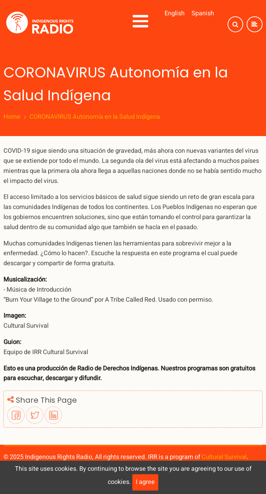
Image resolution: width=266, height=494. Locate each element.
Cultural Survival (224, 457)
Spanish (203, 13)
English (175, 13)
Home (11, 117)
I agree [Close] (145, 482)
